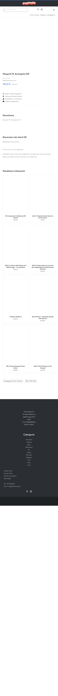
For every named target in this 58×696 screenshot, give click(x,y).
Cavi (29, 465)
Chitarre (29, 442)
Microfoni (29, 455)
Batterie (29, 457)
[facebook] (27, 491)
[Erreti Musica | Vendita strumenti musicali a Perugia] (29, 2)
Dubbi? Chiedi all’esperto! (12, 94)
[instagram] (31, 491)
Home (31, 15)
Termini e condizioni (10, 476)
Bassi (29, 445)
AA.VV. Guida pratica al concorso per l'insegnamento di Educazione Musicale (43, 267)
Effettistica (29, 447)
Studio (29, 452)
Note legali (7, 478)
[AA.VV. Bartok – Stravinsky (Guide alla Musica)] (42, 295)
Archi (29, 462)
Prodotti (36, 15)
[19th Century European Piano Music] (15, 344)
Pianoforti (29, 439)
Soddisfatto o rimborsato (12, 99)
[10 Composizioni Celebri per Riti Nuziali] (15, 194)
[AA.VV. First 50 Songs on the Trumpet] (42, 344)
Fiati (29, 460)
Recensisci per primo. (9, 80)
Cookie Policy (8, 471)
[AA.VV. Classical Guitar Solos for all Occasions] (42, 194)
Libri (15, 381)
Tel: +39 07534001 (9, 484)
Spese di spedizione (11, 101)
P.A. (29, 450)
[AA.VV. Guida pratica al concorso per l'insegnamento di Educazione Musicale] (42, 244)
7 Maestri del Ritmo (15, 317)
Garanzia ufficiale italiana (12, 96)
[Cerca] (5, 10)
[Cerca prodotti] (15, 10)
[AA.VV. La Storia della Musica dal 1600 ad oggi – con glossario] (15, 243)
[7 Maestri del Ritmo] (15, 295)
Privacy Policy (8, 473)
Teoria (20, 381)
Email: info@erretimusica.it (12, 486)
